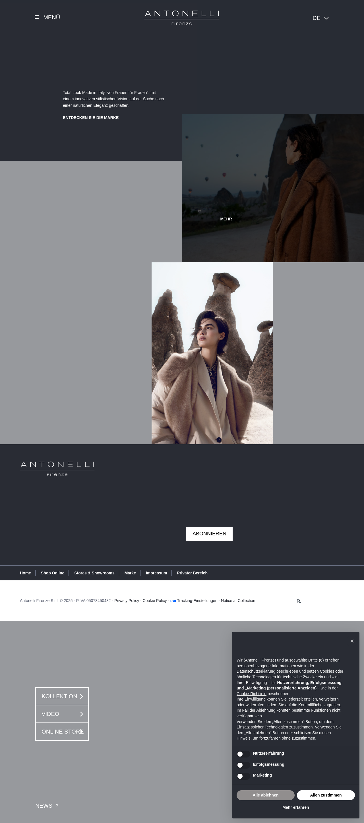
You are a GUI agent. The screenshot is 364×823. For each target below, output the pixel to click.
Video (64, 714)
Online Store (64, 731)
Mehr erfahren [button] (295, 807)
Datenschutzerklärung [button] (256, 671)
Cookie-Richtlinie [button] (251, 693)
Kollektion (64, 696)
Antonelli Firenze (182, 17)
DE (321, 18)
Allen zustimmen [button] (326, 795)
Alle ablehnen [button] (265, 795)
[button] (352, 641)
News (47, 805)
